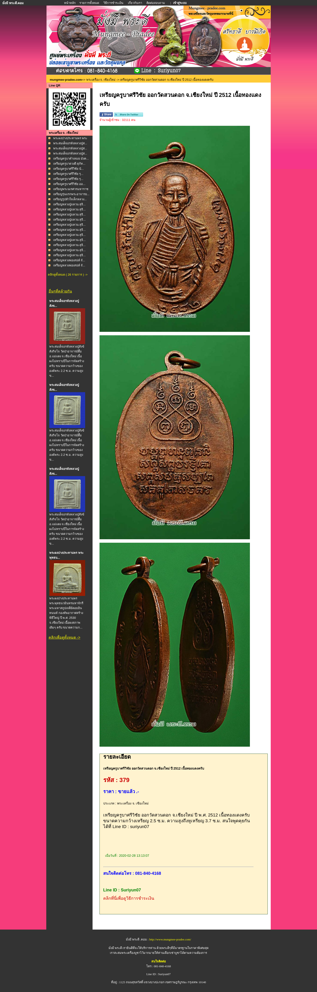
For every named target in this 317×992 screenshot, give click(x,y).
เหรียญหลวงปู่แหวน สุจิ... (69, 204)
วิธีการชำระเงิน (113, 3)
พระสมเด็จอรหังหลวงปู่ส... (70, 143)
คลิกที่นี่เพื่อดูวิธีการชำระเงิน (128, 898)
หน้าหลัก (70, 3)
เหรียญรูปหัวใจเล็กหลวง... (70, 199)
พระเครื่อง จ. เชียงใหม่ (101, 79)
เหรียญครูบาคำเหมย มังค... (71, 158)
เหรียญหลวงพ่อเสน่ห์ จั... (69, 260)
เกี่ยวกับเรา (135, 3)
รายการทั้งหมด (89, 3)
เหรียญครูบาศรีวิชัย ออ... (69, 184)
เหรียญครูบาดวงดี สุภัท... (69, 163)
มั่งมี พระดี (116, 948)
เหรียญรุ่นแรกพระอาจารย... (71, 194)
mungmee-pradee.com (66, 79)
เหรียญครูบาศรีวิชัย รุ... (68, 174)
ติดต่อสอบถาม (156, 3)
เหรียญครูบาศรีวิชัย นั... (68, 168)
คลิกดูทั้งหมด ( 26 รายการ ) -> (67, 274)
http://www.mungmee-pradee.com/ (170, 939)
